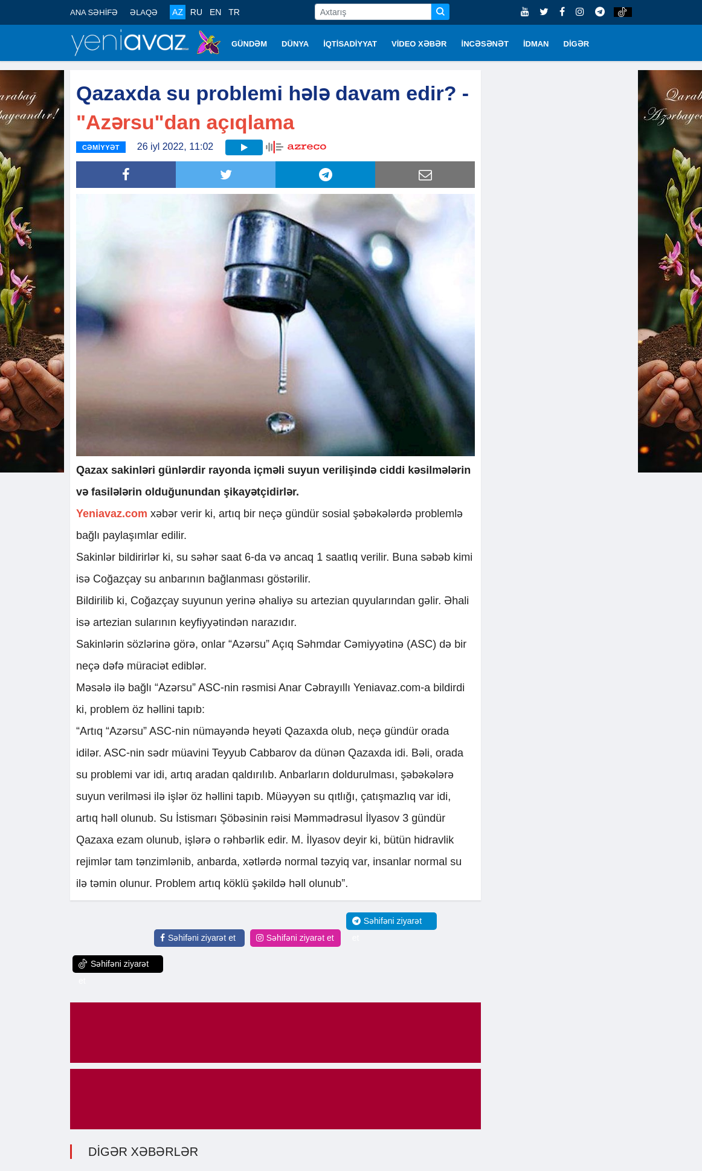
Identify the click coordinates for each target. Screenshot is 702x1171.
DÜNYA (295, 43)
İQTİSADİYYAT (350, 43)
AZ (177, 12)
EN (215, 12)
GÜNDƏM (249, 43)
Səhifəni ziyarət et (198, 938)
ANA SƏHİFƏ (94, 12)
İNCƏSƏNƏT (485, 43)
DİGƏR (577, 43)
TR (234, 12)
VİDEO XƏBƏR (419, 43)
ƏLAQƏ (144, 12)
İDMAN (536, 43)
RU (196, 12)
